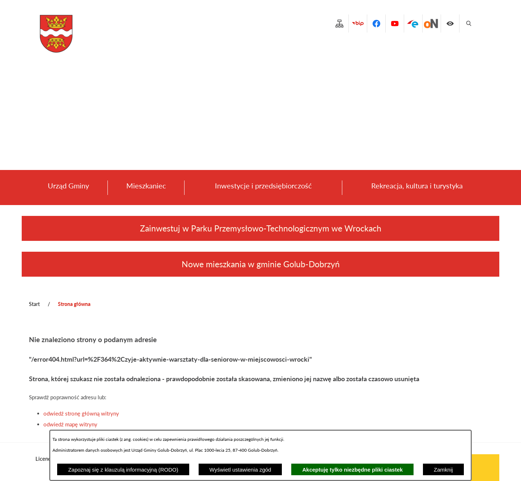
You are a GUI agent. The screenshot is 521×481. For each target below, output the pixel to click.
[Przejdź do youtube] (395, 23)
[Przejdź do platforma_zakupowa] (432, 23)
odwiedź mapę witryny (70, 424)
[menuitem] (68, 187)
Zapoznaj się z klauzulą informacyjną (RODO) (123, 470)
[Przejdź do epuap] (413, 23)
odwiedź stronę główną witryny (81, 413)
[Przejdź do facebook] (376, 23)
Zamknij (443, 470)
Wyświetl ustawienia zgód (240, 470)
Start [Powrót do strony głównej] (34, 304)
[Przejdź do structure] (339, 23)
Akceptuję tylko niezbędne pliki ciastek (352, 470)
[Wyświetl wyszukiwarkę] (468, 23)
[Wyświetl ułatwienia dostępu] (450, 23)
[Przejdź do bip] (358, 23)
